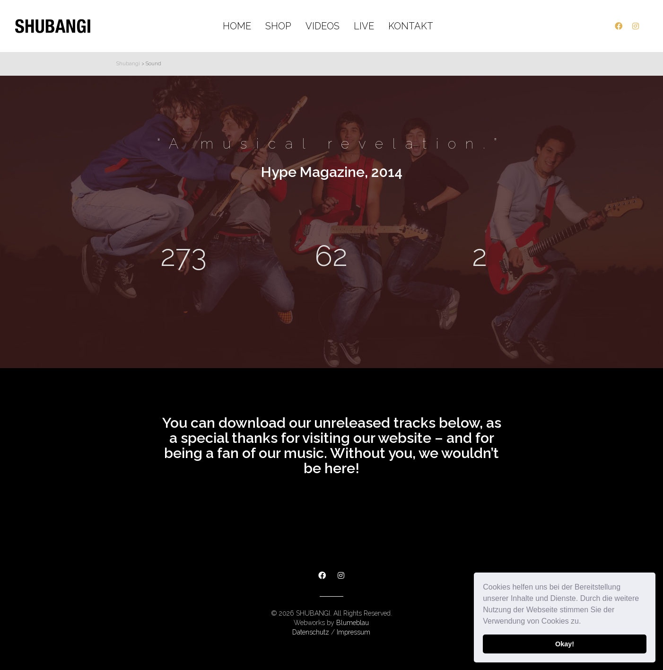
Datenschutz (310, 632)
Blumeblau (352, 622)
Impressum (353, 632)
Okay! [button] (564, 644)
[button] (584, 622)
